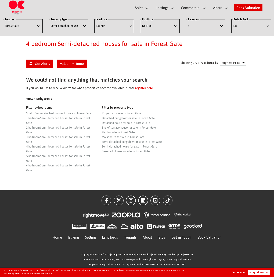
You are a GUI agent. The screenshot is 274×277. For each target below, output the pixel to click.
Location (10, 19)
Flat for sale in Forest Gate (118, 132)
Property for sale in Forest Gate (121, 113)
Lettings (162, 8)
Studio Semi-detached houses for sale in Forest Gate (58, 113)
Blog (161, 237)
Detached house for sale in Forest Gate (126, 122)
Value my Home (72, 64)
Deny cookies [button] (238, 272)
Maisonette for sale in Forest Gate (123, 137)
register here (144, 88)
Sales (140, 8)
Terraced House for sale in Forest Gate (126, 151)
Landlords (110, 237)
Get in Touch (181, 237)
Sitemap (188, 254)
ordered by (211, 62)
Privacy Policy (143, 254)
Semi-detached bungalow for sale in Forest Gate (132, 141)
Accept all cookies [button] (258, 272)
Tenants (130, 237)
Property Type (59, 19)
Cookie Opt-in (175, 254)
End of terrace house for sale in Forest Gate (129, 127)
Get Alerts (40, 64)
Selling (90, 237)
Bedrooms (194, 19)
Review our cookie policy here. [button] (37, 273)
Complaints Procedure (123, 254)
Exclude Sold (240, 19)
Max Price (147, 19)
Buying (73, 237)
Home (57, 237)
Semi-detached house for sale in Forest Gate (129, 146)
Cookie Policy (159, 254)
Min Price (101, 19)
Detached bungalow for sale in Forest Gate (128, 118)
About (217, 8)
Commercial (191, 8)
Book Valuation (248, 8)
